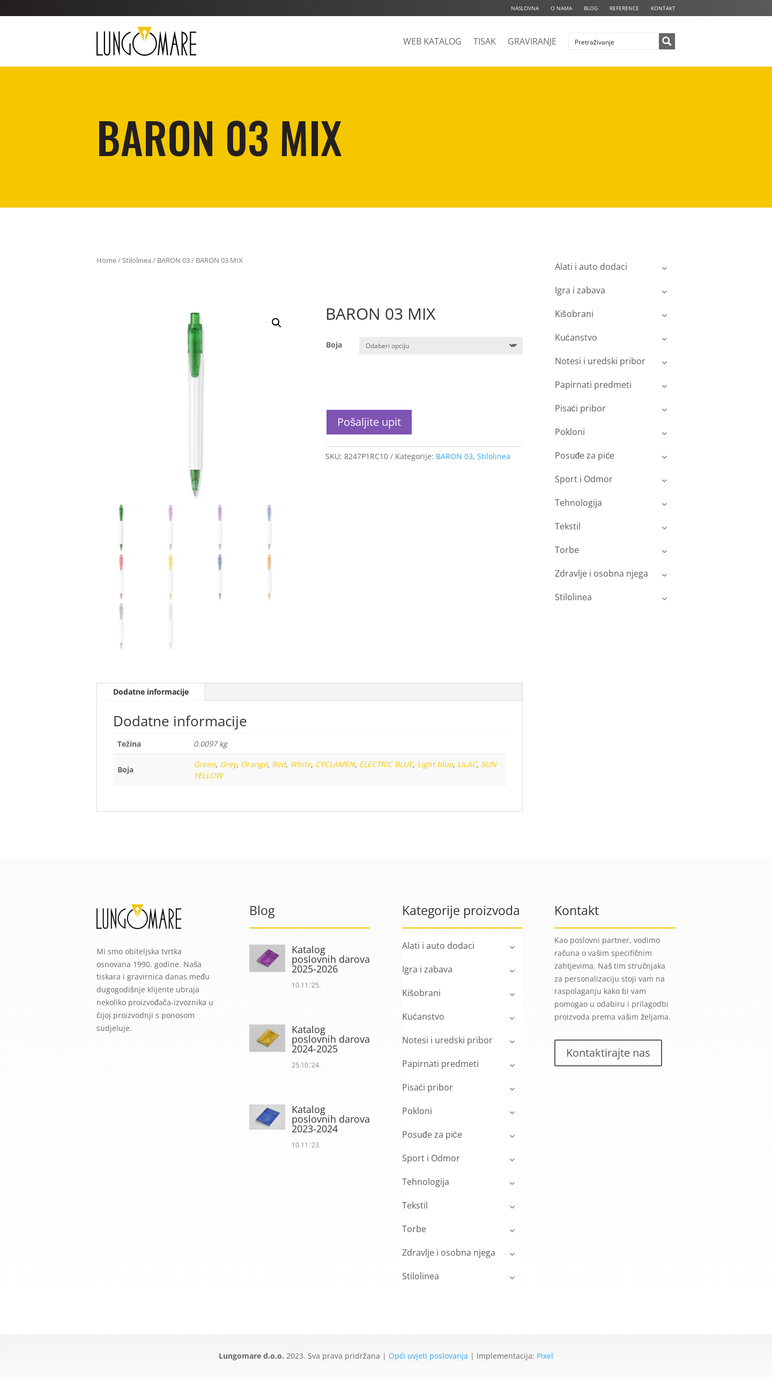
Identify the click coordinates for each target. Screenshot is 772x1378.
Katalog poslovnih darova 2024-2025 (331, 1039)
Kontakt (663, 8)
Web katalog (432, 41)
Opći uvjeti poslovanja (428, 1356)
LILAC (467, 764)
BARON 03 (173, 260)
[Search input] (614, 41)
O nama (561, 8)
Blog (591, 8)
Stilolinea (136, 260)
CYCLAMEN (335, 764)
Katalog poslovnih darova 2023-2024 (331, 1119)
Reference (624, 8)
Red (279, 764)
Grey (228, 764)
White (300, 764)
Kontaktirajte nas (608, 1052)
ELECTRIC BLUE (386, 764)
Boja (334, 345)
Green (205, 764)
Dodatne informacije (151, 692)
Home (106, 260)
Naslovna (525, 8)
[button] (276, 323)
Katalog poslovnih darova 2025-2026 (331, 959)
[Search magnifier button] (667, 41)
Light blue (435, 764)
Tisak (484, 41)
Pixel (545, 1356)
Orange (254, 764)
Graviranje (532, 41)
